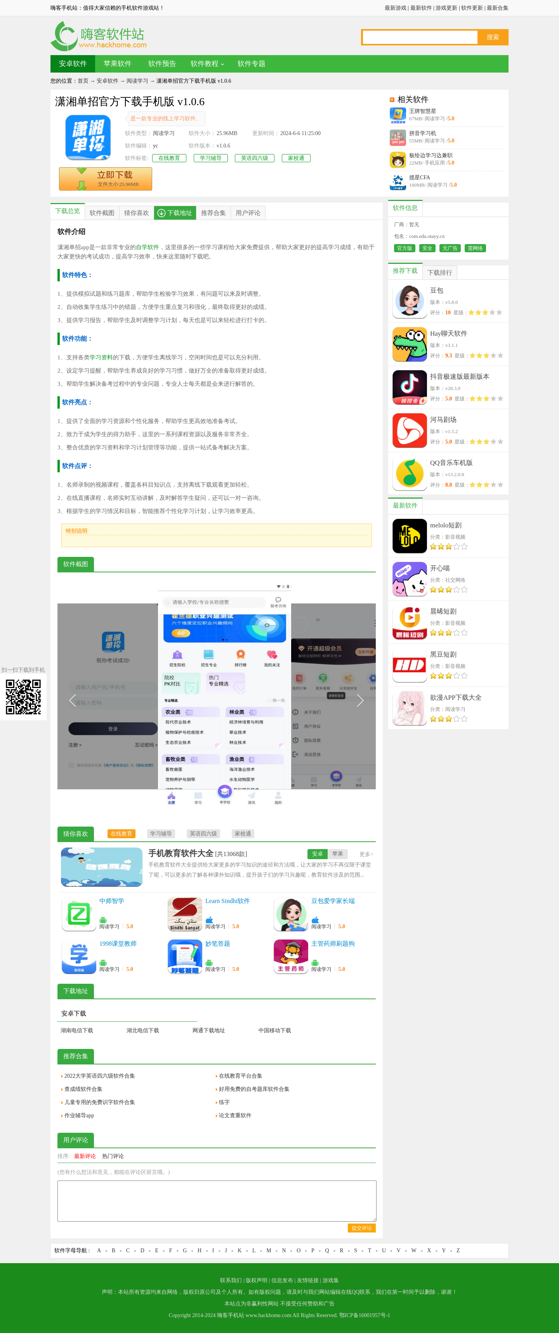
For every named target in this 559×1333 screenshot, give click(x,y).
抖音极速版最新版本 (460, 376)
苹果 (337, 854)
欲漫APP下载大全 (456, 697)
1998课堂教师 (118, 943)
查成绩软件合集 (83, 1089)
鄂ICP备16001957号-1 (364, 1315)
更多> (366, 854)
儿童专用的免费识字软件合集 (99, 1102)
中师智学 (111, 901)
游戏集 (331, 1280)
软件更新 (472, 8)
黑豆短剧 (443, 654)
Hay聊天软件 (448, 333)
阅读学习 (137, 81)
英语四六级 (254, 158)
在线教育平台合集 (240, 1076)
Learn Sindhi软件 (227, 901)
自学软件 (147, 247)
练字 (224, 1102)
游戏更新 (446, 8)
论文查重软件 (235, 1115)
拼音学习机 (422, 133)
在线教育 (169, 158)
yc (155, 146)
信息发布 (282, 1280)
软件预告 (162, 64)
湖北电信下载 (143, 1030)
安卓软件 (73, 64)
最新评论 (85, 1156)
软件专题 (252, 64)
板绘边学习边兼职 (431, 155)
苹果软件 (118, 64)
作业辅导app (79, 1115)
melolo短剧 (446, 525)
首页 (83, 81)
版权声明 (256, 1280)
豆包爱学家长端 (333, 901)
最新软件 (421, 8)
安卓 (317, 854)
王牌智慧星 (422, 111)
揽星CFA (419, 177)
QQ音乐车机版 (451, 462)
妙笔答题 (217, 943)
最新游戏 (395, 8)
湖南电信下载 (77, 1030)
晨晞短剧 (443, 611)
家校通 (296, 158)
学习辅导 (211, 158)
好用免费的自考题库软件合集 (254, 1089)
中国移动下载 (275, 1030)
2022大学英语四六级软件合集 (99, 1076)
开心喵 (440, 568)
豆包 (436, 290)
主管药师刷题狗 (333, 943)
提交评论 (362, 1228)
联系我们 (231, 1280)
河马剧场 (443, 419)
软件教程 (205, 64)
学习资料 (101, 357)
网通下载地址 (209, 1030)
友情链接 (308, 1280)
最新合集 (498, 8)
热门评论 (113, 1156)
